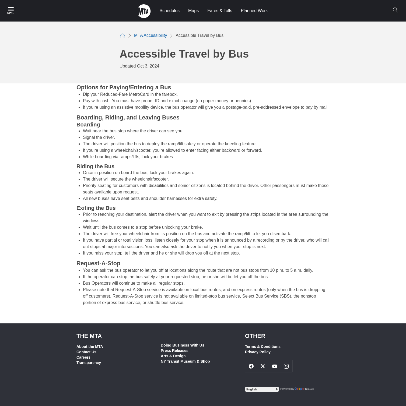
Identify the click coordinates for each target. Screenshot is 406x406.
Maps (193, 10)
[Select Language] (262, 389)
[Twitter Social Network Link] (263, 366)
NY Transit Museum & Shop (185, 361)
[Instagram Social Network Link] (286, 366)
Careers (83, 357)
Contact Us (86, 352)
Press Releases (174, 350)
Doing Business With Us (182, 345)
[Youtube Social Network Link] (275, 366)
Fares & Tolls (219, 10)
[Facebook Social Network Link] (251, 366)
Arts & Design (173, 356)
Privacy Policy (258, 352)
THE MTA (89, 336)
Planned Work (254, 10)
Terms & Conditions (263, 346)
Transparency (88, 363)
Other (255, 336)
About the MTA (89, 346)
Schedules (169, 10)
